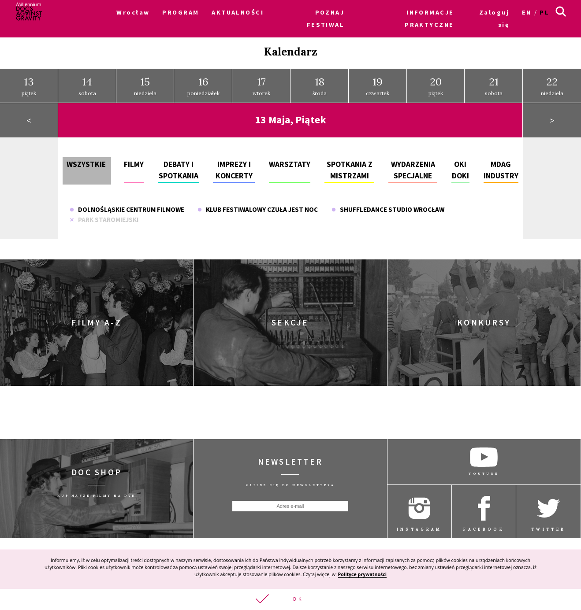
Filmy (134, 159)
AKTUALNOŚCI (238, 12)
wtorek (261, 81)
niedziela (145, 81)
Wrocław (132, 12)
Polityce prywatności (362, 573)
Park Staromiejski (104, 214)
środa (320, 81)
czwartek (377, 81)
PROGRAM (180, 12)
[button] (290, 599)
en (527, 12)
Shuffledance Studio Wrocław (387, 204)
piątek (29, 81)
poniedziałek (203, 81)
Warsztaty (289, 159)
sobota (87, 81)
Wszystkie (86, 159)
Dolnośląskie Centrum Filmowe (127, 204)
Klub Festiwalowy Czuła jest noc (257, 204)
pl (544, 12)
